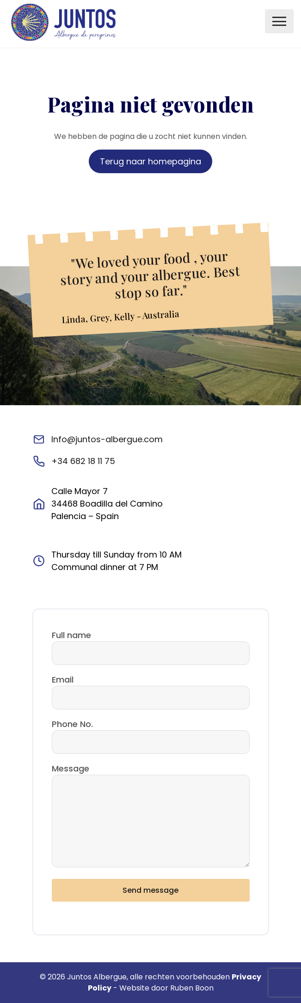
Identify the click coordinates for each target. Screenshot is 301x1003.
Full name (71, 635)
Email (63, 679)
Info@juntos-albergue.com (107, 439)
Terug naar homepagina (150, 161)
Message (70, 768)
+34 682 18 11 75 (83, 461)
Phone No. (72, 724)
